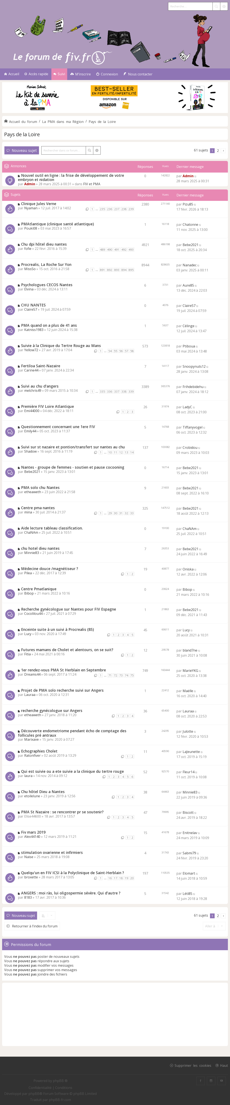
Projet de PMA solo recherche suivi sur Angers (62, 690)
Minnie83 (31, 552)
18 (121, 878)
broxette (31, 877)
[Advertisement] (115, 1014)
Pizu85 (188, 204)
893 (116, 270)
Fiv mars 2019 (33, 832)
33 (132, 513)
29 (110, 513)
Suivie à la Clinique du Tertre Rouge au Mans (61, 345)
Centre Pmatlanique (38, 588)
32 (126, 513)
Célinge (188, 326)
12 (121, 452)
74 (126, 675)
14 (132, 452)
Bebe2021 (190, 244)
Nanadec (190, 265)
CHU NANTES (33, 305)
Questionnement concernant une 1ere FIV (58, 426)
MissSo (30, 269)
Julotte (188, 731)
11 (115, 452)
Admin (29, 184)
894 (123, 270)
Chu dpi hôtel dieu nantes (44, 244)
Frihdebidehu (193, 386)
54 (110, 351)
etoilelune (32, 796)
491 (116, 250)
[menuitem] (80, 74)
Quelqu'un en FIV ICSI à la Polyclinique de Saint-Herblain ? (72, 872)
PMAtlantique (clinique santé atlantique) (57, 223)
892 (109, 270)
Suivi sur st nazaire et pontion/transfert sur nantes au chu (73, 446)
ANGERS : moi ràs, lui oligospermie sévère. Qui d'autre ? (70, 892)
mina (28, 512)
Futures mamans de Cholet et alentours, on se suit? (67, 649)
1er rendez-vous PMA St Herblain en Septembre (63, 669)
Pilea (28, 573)
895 (131, 270)
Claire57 (30, 309)
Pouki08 (30, 228)
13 (126, 452)
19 (126, 878)
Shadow (30, 451)
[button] (223, 150)
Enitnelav (190, 832)
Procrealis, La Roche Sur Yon (46, 264)
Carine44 (31, 370)
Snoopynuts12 (194, 366)
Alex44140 (32, 836)
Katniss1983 (33, 329)
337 (116, 391)
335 (102, 391)
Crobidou (190, 447)
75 (132, 675)
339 (131, 391)
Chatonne (190, 224)
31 (121, 513)
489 (102, 250)
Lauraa (29, 694)
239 (131, 209)
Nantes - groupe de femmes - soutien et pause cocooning (72, 467)
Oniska (188, 569)
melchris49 (32, 390)
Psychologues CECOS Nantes (46, 284)
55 (115, 351)
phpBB (33, 1093)
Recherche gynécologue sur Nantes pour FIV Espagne (68, 609)
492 (123, 250)
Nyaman (30, 208)
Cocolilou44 (33, 613)
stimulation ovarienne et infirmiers (52, 852)
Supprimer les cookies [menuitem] (193, 1065)
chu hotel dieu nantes (40, 548)
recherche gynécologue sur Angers (51, 710)
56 (121, 351)
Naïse (28, 857)
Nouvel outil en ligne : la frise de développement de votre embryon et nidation (71, 177)
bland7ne (190, 650)
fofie (27, 248)
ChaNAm (31, 532)
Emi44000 (31, 410)
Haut (224, 1065)
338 (123, 391)
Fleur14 (188, 772)
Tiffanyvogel (192, 427)
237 (116, 209)
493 (131, 250)
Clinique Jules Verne (38, 203)
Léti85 (187, 893)
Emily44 (30, 431)
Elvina (28, 289)
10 (110, 452)
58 (132, 351)
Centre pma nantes (38, 507)
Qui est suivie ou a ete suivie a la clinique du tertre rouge (72, 771)
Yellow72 (31, 350)
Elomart (189, 873)
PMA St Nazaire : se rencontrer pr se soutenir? (62, 811)
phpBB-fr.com (60, 1099)
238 (123, 209)
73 (121, 675)
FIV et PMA (91, 184)
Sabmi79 (189, 853)
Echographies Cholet (39, 751)
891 (102, 270)
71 (110, 675)
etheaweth (32, 492)
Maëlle (188, 691)
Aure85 (188, 285)
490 (109, 250)
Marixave (31, 739)
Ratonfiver (32, 755)
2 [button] (218, 150)
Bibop (29, 593)
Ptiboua (189, 346)
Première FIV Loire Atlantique (47, 406)
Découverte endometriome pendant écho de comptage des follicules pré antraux (72, 733)
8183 (28, 897)
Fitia (27, 654)
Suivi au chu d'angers (40, 386)
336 (109, 391)
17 (115, 878)
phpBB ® (60, 1080)
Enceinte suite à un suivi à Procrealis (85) (57, 629)
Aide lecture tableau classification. (52, 528)
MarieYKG (190, 670)
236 (109, 209)
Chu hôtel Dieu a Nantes (43, 791)
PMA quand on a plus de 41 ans (49, 325)
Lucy (27, 633)
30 (115, 513)
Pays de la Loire (22, 134)
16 (110, 878)
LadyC (187, 407)
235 (102, 209)
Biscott (188, 812)
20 (132, 878)
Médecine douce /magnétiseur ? (49, 568)
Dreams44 (32, 674)
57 (126, 351)
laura (28, 775)
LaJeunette (191, 751)
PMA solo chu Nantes (40, 487)
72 (115, 675)
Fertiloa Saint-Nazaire (40, 365)
